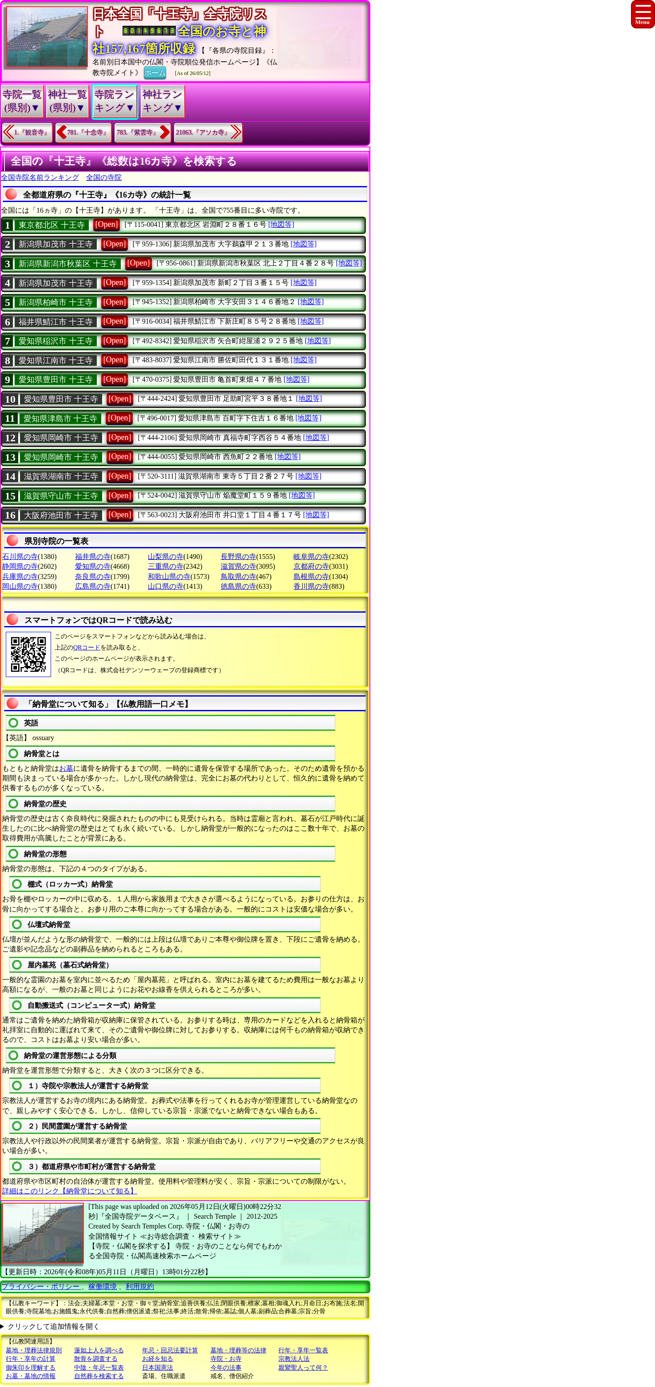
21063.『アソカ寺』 (203, 132)
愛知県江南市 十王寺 (56, 360)
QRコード (86, 647)
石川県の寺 (20, 556)
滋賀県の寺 (238, 566)
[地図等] (281, 224)
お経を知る (157, 1358)
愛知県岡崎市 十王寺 (61, 437)
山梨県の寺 (165, 556)
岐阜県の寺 (311, 556)
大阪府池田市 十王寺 (61, 515)
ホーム (155, 72)
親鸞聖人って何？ (303, 1367)
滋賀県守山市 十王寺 (61, 495)
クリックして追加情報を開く (54, 1326)
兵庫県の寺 (20, 576)
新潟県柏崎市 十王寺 (56, 302)
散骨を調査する (96, 1358)
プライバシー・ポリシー (41, 1286)
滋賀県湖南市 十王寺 (61, 476)
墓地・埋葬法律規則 (34, 1350)
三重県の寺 (165, 566)
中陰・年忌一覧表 (99, 1367)
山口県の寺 (165, 586)
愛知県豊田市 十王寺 (56, 379)
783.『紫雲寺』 (138, 132)
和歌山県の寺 (169, 576)
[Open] (106, 224)
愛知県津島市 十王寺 (61, 418)
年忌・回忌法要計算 (170, 1350)
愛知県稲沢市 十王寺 (56, 341)
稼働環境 (102, 1286)
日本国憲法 (157, 1367)
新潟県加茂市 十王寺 (56, 244)
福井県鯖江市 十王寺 (56, 321)
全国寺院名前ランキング (40, 177)
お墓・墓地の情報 (31, 1376)
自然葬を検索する (99, 1376)
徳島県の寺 (238, 586)
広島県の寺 (93, 586)
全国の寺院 (104, 177)
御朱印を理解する (31, 1367)
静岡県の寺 (20, 566)
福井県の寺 (93, 556)
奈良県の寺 (93, 576)
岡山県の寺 (20, 586)
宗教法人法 (294, 1358)
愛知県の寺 (93, 566)
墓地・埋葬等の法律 (238, 1350)
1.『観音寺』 (32, 132)
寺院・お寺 (226, 1358)
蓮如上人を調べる (99, 1350)
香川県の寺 (311, 586)
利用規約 (140, 1286)
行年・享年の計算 (31, 1358)
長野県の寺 (238, 556)
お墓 (66, 768)
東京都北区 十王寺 (52, 225)
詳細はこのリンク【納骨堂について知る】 (69, 1191)
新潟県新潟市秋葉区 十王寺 (68, 263)
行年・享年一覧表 (303, 1350)
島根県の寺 (311, 576)
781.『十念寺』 (88, 132)
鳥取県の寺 (238, 576)
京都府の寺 (311, 566)
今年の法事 (226, 1367)
